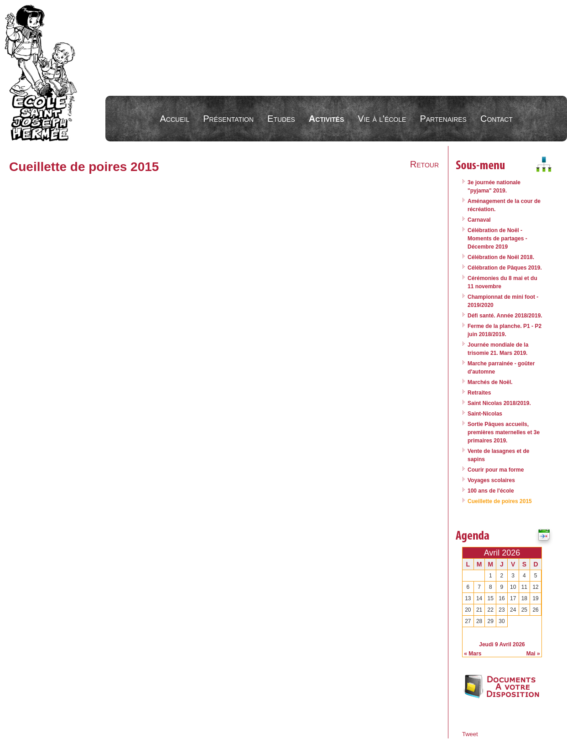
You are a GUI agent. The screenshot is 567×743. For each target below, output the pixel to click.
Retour (424, 164)
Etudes (281, 119)
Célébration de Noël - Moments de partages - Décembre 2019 (497, 238)
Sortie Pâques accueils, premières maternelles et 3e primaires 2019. (504, 432)
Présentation (228, 119)
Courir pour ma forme (496, 470)
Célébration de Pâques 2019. (505, 268)
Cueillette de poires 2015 (500, 501)
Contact (496, 119)
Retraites (479, 393)
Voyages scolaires (491, 480)
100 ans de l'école (491, 491)
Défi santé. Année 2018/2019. (505, 315)
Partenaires (443, 119)
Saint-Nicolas (485, 413)
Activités (326, 119)
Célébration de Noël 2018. (501, 257)
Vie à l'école (382, 119)
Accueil (175, 119)
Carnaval (479, 220)
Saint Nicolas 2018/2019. (499, 403)
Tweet (470, 734)
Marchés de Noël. (490, 382)
